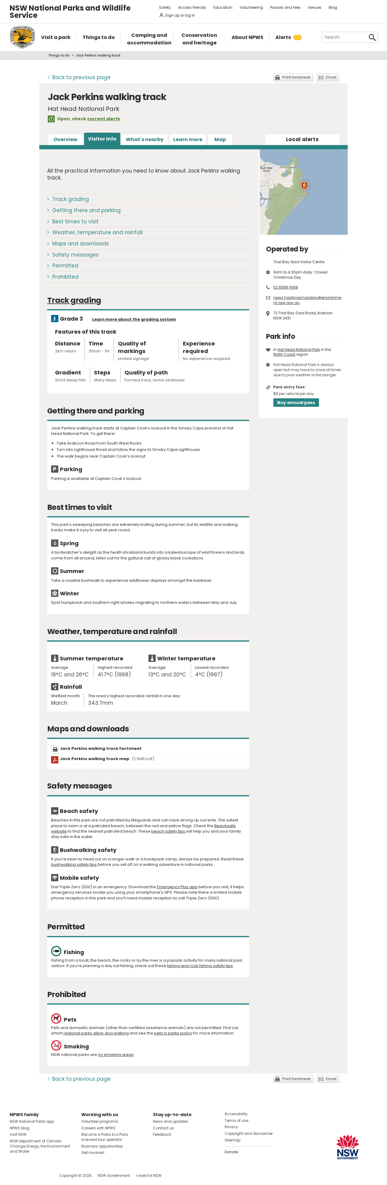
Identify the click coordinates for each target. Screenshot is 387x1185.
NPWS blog (19, 1128)
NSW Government (114, 1175)
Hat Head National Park (299, 349)
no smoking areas (116, 1054)
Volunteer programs (99, 1121)
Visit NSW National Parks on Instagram (28, 1175)
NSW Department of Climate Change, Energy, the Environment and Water (40, 1146)
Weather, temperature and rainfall (97, 232)
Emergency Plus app (177, 887)
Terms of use (236, 1120)
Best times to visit (75, 221)
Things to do (59, 55)
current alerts (103, 119)
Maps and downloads (80, 243)
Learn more (187, 139)
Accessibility (236, 1113)
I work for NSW (148, 1175)
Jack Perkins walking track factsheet (100, 748)
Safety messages (75, 254)
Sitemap (232, 1140)
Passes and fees (285, 7)
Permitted (65, 265)
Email (331, 77)
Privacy (231, 1126)
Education (223, 7)
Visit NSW (18, 1134)
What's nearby (145, 139)
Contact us (163, 1128)
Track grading (70, 199)
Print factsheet (296, 77)
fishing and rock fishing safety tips (200, 966)
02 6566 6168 (285, 287)
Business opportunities (102, 1146)
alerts (302, 139)
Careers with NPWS (98, 1128)
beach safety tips (168, 831)
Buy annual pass (296, 403)
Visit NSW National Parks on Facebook (15, 1175)
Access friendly (192, 7)
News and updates (170, 1121)
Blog (333, 7)
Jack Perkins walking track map (107, 759)
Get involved (92, 1152)
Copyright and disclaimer (249, 1133)
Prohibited (65, 276)
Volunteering (251, 7)
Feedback (162, 1134)
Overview (65, 139)
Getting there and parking (86, 210)
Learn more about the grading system (134, 319)
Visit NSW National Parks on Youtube (41, 1175)
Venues (314, 7)
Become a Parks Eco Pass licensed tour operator (104, 1137)
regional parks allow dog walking (96, 1033)
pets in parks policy (173, 1033)
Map (220, 139)
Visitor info (102, 138)
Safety (165, 7)
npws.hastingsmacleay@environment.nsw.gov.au (307, 300)
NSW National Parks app (32, 1121)
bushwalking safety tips (74, 864)
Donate (231, 1151)
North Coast (284, 354)
